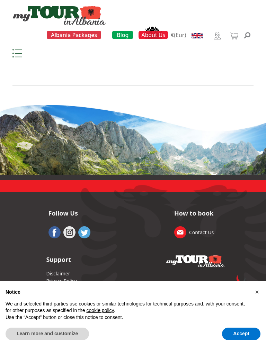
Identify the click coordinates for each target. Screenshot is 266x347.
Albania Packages (74, 35)
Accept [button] (241, 333)
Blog (122, 35)
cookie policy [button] (100, 310)
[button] (257, 292)
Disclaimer (58, 273)
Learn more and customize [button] (47, 333)
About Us (153, 35)
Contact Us (201, 232)
